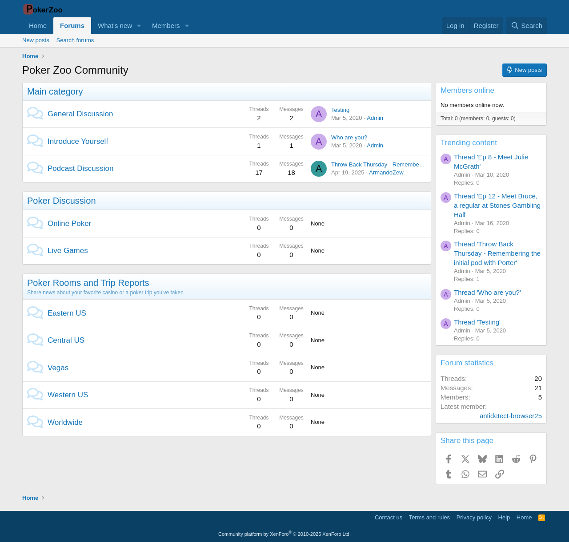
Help (504, 517)
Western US (68, 395)
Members (166, 25)
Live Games (68, 250)
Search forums (75, 40)
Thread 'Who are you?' (487, 292)
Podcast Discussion (80, 168)
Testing (340, 110)
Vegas (58, 368)
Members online (467, 90)
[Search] (526, 25)
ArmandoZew (386, 172)
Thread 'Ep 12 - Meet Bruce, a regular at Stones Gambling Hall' (497, 205)
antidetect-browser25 (511, 415)
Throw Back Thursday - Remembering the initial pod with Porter (412, 164)
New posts (35, 40)
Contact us (388, 517)
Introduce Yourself (78, 141)
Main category (55, 91)
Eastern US (67, 313)
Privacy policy (474, 517)
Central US (66, 340)
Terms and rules (429, 517)
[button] (139, 25)
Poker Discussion (61, 201)
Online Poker (69, 223)
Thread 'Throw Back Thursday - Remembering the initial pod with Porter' (497, 253)
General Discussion (80, 114)
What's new (115, 25)
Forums (72, 25)
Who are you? (349, 137)
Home (38, 25)
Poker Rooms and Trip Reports (88, 283)
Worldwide (65, 422)
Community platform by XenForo (284, 534)
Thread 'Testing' (477, 322)
